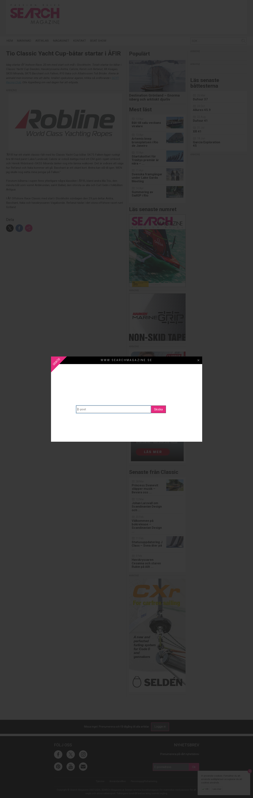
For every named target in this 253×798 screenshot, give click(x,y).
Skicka (158, 409)
